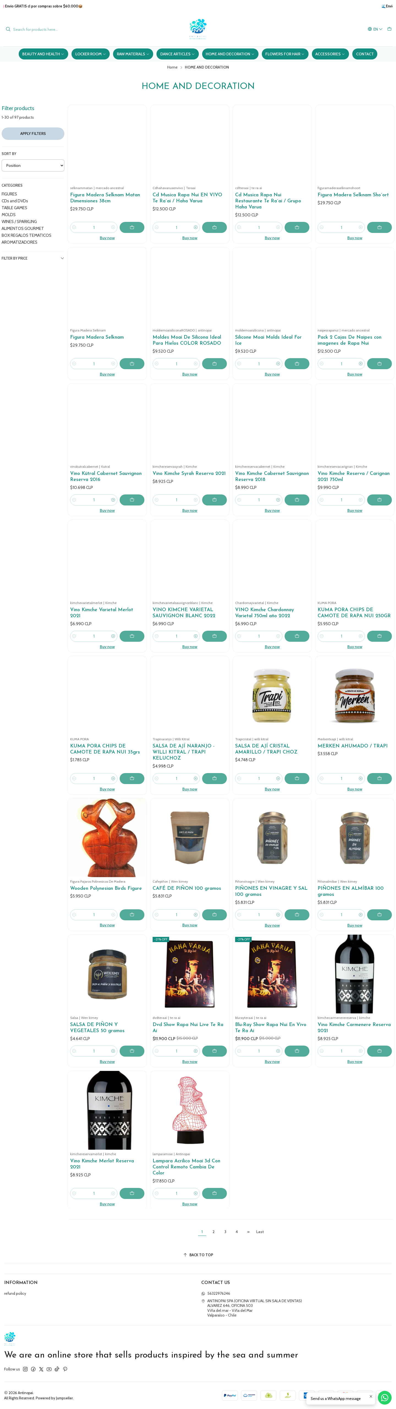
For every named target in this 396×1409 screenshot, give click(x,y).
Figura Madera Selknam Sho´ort (353, 195)
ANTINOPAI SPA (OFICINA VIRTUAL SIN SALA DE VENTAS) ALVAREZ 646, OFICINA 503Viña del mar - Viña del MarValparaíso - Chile (251, 1308)
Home (172, 67)
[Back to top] (198, 1255)
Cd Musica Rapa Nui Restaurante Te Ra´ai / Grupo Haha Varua (268, 201)
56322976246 (215, 1293)
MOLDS (9, 214)
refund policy (15, 1293)
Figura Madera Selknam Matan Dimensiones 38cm (105, 198)
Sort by (9, 154)
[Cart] (389, 29)
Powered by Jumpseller (54, 1398)
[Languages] (375, 29)
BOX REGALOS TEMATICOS (26, 235)
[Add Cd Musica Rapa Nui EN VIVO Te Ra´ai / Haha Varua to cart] (214, 227)
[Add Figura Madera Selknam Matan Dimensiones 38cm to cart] (132, 227)
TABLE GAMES (14, 207)
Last (260, 1231)
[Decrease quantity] (74, 227)
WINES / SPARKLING (19, 221)
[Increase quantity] (113, 227)
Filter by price (33, 258)
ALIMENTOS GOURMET (23, 228)
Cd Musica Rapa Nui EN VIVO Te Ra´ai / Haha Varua (187, 198)
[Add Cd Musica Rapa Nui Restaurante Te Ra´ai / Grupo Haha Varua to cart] (297, 227)
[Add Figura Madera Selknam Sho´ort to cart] (379, 227)
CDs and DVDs (15, 200)
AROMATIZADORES (19, 242)
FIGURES (9, 194)
